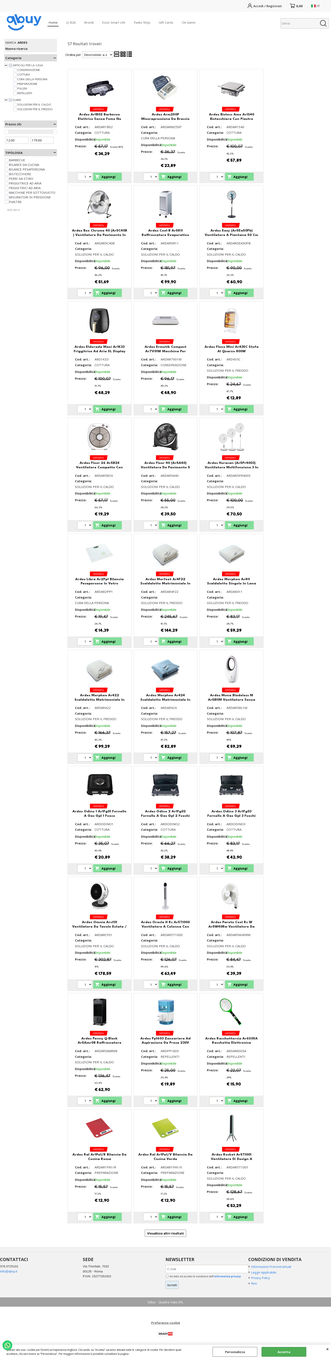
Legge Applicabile (263, 1272)
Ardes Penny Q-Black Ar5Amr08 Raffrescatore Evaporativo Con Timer (99, 1043)
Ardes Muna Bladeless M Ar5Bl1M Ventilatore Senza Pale (231, 700)
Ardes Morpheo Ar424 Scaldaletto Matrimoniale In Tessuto (165, 700)
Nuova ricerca (16, 48)
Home (53, 22)
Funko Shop (142, 22)
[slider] (6, 131)
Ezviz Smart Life (113, 22)
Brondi (89, 22)
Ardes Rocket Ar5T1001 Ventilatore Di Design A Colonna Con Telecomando (231, 1159)
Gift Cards (166, 22)
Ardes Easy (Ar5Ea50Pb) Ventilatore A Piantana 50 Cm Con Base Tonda (231, 235)
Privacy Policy (261, 1278)
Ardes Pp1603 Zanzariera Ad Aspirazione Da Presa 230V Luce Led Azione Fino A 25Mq (165, 1043)
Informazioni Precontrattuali (271, 1266)
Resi (254, 1283)
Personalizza (235, 1352)
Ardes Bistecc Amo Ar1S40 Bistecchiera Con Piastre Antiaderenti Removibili (231, 119)
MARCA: (16, 42)
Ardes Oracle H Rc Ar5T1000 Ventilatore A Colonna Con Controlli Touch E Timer (165, 927)
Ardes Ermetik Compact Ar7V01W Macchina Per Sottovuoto (165, 351)
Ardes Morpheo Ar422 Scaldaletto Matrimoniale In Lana (100, 700)
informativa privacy (227, 1276)
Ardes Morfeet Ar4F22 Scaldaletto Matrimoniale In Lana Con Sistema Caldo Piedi (165, 584)
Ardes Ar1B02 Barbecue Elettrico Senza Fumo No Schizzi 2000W (99, 119)
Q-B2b (71, 22)
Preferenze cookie (165, 1323)
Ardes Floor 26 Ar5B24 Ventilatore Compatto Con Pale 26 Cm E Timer (99, 467)
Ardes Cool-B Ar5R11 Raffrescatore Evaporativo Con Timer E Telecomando (165, 235)
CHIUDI (327, 1349)
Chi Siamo (188, 22)
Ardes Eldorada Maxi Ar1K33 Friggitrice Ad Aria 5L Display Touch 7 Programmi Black (99, 351)
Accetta (284, 1352)
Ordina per (73, 55)
